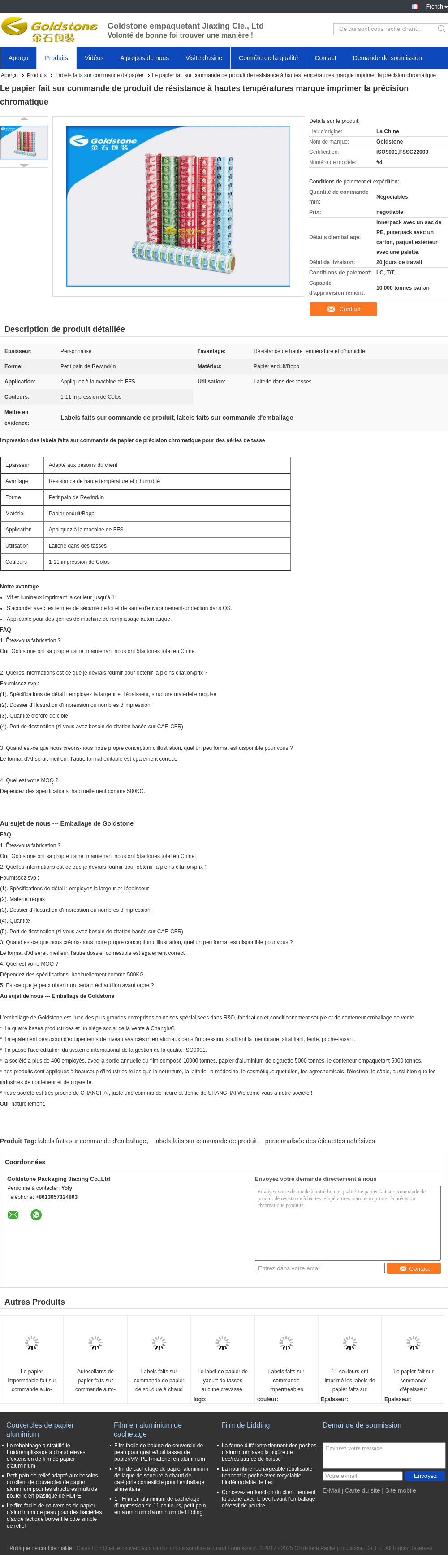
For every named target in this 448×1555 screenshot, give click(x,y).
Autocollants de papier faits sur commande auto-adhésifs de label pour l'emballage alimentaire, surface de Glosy (95, 1381)
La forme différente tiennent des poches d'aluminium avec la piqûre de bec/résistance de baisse (269, 1452)
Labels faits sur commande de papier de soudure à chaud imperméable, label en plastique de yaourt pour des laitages (159, 1381)
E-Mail (331, 1490)
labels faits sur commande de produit (206, 1141)
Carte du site (362, 1490)
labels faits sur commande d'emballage (92, 1141)
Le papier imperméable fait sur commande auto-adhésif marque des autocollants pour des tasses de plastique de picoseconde (31, 1381)
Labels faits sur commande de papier (100, 75)
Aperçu (18, 57)
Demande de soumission (387, 57)
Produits (56, 57)
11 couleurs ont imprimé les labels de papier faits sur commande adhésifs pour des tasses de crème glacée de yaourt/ (350, 1381)
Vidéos (94, 57)
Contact (325, 57)
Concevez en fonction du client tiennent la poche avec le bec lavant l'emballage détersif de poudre (268, 1499)
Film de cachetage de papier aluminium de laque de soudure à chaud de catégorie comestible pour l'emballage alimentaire (161, 1479)
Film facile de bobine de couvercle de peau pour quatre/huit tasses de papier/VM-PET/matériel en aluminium (159, 1452)
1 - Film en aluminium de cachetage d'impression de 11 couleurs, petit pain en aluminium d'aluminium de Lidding (160, 1506)
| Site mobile (399, 1490)
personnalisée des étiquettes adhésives (320, 1141)
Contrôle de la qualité (268, 57)
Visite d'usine (203, 57)
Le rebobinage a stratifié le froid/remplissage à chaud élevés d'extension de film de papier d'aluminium (46, 1455)
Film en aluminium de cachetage (148, 1429)
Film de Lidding (245, 1425)
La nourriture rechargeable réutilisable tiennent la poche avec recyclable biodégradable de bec (267, 1475)
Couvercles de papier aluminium (40, 1429)
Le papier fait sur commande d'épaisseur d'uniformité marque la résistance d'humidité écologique (413, 1381)
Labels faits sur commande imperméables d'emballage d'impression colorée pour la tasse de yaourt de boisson (286, 1381)
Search (442, 29)
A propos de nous (144, 57)
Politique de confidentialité (40, 1548)
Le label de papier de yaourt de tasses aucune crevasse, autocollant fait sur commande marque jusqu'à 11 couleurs (223, 1381)
